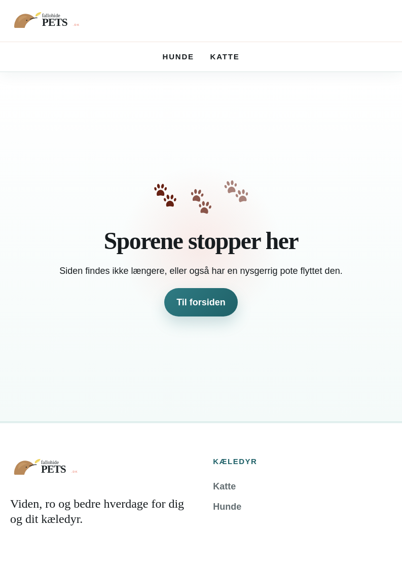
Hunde (178, 56)
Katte (225, 56)
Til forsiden (201, 302)
